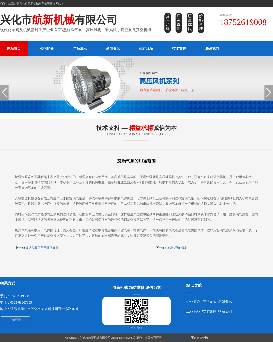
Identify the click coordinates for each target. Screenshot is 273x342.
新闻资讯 (113, 48)
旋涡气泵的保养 (176, 247)
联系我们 (212, 48)
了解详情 (15, 319)
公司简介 (47, 48)
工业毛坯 (193, 311)
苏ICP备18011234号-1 (177, 337)
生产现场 (146, 48)
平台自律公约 (199, 337)
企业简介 (193, 301)
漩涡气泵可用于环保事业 (42, 247)
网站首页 (14, 48)
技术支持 (179, 48)
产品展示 (80, 48)
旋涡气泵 (146, 177)
